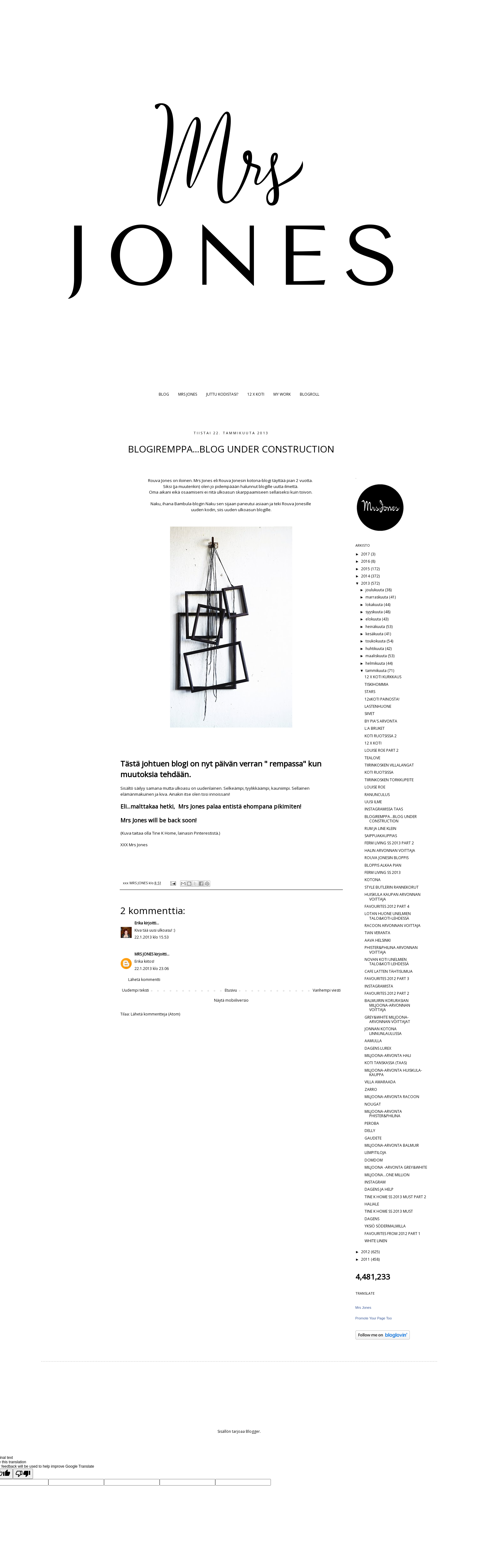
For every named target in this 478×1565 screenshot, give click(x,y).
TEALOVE (372, 758)
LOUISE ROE (375, 787)
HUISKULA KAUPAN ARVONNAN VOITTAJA (392, 897)
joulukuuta (375, 590)
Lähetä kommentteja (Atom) (155, 1014)
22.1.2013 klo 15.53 (152, 937)
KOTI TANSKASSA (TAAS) (386, 1062)
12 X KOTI (255, 394)
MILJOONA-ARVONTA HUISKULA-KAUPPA (393, 1072)
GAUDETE (373, 1138)
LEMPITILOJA (375, 1152)
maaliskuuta (376, 655)
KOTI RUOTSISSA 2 (381, 736)
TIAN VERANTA (377, 932)
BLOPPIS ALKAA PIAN (383, 865)
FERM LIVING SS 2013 (383, 872)
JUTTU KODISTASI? (222, 394)
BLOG (164, 394)
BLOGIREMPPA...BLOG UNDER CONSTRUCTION (391, 819)
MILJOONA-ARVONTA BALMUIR (392, 1145)
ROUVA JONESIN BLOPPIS (387, 857)
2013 (366, 583)
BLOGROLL (309, 394)
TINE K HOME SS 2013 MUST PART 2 (395, 1196)
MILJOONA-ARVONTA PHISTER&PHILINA (383, 1113)
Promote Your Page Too (373, 1318)
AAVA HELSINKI (378, 940)
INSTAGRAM (375, 1182)
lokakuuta (374, 604)
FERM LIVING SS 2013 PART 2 (389, 843)
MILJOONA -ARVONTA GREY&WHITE (396, 1167)
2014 (366, 576)
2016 (366, 561)
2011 (366, 1259)
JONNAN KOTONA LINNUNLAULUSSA (383, 1031)
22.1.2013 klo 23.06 (152, 968)
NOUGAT (373, 1104)
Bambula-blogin (190, 503)
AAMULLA (373, 1040)
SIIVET (370, 713)
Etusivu (231, 990)
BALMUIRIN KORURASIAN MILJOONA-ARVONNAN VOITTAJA (387, 1005)
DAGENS (372, 1218)
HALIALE (372, 1204)
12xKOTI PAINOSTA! (382, 699)
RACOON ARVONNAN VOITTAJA (392, 925)
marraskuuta (377, 597)
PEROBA (372, 1123)
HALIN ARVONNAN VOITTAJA (390, 850)
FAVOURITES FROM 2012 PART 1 (392, 1233)
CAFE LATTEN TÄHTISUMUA (389, 971)
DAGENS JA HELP (379, 1189)
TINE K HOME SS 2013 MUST (389, 1211)
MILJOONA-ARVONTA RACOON (392, 1096)
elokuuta (373, 619)
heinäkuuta (375, 626)
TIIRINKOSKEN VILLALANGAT (389, 765)
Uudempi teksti (135, 990)
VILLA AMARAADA (380, 1082)
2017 (366, 554)
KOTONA (373, 879)
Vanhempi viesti (327, 990)
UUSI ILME (373, 801)
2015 (366, 568)
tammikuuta (376, 670)
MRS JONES (187, 394)
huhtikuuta (375, 648)
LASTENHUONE (378, 706)
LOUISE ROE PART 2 (381, 750)
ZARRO (371, 1089)
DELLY (370, 1130)
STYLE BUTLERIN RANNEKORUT (392, 887)
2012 (366, 1251)
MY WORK (282, 394)
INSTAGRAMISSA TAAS (384, 809)
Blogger (253, 1431)
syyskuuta (374, 612)
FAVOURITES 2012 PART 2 (387, 993)
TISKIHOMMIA (376, 684)
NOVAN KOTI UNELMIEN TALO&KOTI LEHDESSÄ (387, 962)
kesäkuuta (374, 633)
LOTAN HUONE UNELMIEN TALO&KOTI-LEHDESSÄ (388, 916)
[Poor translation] (23, 1474)
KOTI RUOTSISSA (379, 772)
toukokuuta (376, 641)
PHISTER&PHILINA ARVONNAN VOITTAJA (391, 950)
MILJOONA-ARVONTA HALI (388, 1055)
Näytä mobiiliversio (231, 1000)
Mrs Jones (363, 1307)
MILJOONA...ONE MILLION (387, 1175)
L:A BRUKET (375, 728)
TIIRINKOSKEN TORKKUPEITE (389, 779)
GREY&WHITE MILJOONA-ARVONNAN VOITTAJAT (387, 1019)
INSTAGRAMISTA (379, 986)
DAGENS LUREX (378, 1048)
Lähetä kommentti (144, 979)
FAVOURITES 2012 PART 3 (387, 978)
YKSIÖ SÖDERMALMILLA (385, 1226)
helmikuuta (375, 663)
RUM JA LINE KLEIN (380, 828)
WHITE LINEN (376, 1240)
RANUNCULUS (377, 794)
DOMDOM (374, 1160)
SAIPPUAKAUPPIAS (381, 835)
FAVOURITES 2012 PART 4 (387, 906)
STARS (370, 691)
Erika (139, 923)
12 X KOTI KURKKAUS (383, 677)
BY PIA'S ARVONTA (381, 721)
